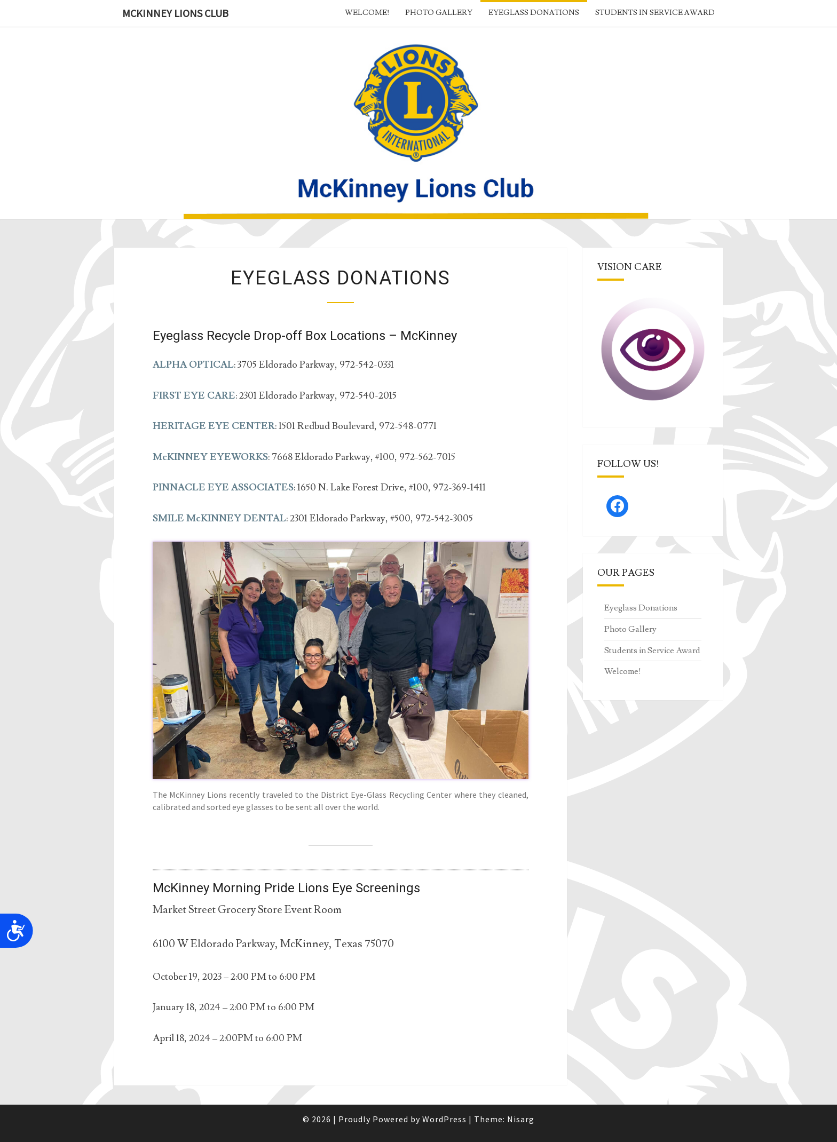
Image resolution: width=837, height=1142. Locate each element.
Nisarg (520, 1119)
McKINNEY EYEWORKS (210, 457)
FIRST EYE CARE (194, 396)
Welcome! (367, 13)
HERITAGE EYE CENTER (214, 426)
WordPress (444, 1119)
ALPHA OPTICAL (193, 365)
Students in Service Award (655, 13)
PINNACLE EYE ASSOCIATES (223, 487)
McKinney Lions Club (175, 13)
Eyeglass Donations (533, 13)
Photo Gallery (438, 13)
